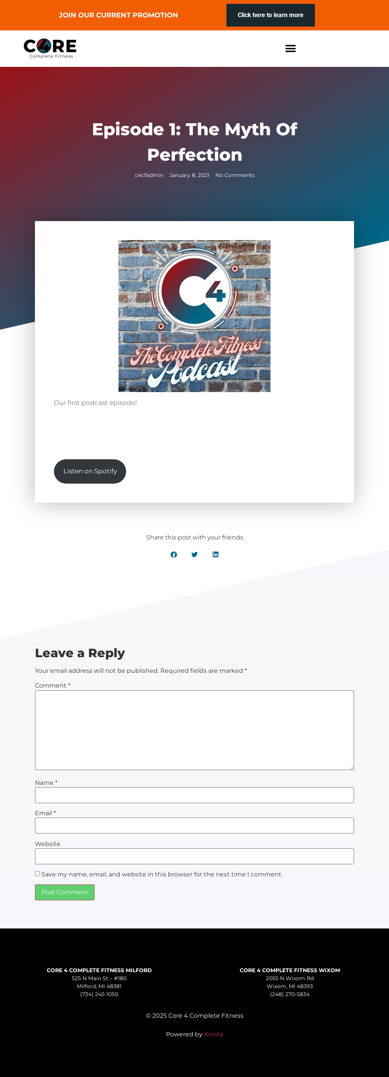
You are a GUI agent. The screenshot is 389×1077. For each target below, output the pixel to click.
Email (45, 813)
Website (47, 844)
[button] (290, 48)
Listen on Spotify (90, 471)
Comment (52, 686)
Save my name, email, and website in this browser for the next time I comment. (162, 874)
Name (46, 783)
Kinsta (213, 1034)
